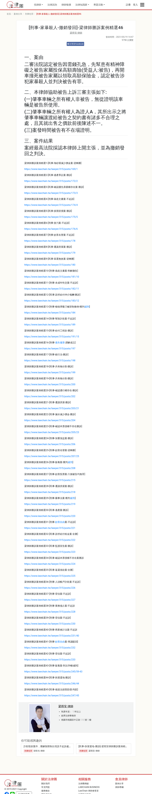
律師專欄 (119, 787)
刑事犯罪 (29, 14)
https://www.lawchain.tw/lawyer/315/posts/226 (49, 587)
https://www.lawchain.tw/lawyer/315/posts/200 (49, 384)
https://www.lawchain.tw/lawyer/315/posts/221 (49, 528)
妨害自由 (60, 522)
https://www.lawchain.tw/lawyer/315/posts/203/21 (51, 408)
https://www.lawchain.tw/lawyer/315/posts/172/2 (51, 181)
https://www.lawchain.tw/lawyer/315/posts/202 (49, 396)
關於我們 (45, 783)
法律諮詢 (52, 4)
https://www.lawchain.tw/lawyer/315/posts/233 (49, 659)
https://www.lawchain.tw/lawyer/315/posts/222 (49, 540)
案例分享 (18, 14)
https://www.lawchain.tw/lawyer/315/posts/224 (49, 563)
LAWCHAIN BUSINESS (89, 787)
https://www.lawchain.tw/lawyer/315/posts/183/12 (51, 300)
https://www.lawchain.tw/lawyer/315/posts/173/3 (51, 193)
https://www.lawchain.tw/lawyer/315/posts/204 (49, 420)
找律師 (37, 4)
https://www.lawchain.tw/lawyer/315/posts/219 (49, 504)
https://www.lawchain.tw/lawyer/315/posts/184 (49, 312)
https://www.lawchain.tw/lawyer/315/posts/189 (49, 324)
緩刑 (87, 306)
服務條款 (45, 791)
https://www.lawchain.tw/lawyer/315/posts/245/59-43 (53, 671)
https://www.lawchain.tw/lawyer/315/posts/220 (49, 516)
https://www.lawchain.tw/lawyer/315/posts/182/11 (51, 288)
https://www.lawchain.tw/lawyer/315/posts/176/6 (51, 228)
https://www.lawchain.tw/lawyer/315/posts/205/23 (51, 432)
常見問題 (45, 787)
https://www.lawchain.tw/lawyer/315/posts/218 (49, 492)
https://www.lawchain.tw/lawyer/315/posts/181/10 (51, 276)
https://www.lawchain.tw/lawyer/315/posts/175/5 (51, 217)
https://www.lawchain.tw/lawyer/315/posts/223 (49, 552)
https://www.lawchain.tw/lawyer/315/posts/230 (49, 623)
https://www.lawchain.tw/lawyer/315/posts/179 (49, 252)
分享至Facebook (75, 44)
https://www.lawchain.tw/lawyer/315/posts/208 (49, 468)
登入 (135, 4)
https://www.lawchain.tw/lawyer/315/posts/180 (49, 264)
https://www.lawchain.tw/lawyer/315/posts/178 (49, 240)
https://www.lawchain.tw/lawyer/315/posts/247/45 (51, 695)
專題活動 (98, 4)
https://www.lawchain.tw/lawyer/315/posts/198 (49, 360)
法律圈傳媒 (83, 783)
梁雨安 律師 (76, 32)
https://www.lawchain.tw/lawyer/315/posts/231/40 (51, 635)
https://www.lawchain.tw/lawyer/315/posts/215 (49, 480)
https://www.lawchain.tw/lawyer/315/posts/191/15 (51, 336)
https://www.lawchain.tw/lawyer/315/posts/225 (49, 575)
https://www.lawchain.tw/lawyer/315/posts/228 (49, 611)
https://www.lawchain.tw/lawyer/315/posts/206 (49, 444)
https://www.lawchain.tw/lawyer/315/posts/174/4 (51, 205)
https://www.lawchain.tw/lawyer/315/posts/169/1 (51, 169)
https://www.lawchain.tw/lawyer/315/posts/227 (49, 599)
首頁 (9, 14)
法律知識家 (81, 4)
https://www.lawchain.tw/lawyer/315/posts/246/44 (51, 683)
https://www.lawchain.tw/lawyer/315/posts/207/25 (51, 456)
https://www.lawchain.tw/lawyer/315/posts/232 (49, 647)
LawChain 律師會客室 (88, 791)
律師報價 (66, 4)
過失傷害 (60, 342)
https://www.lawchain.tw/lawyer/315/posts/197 (49, 348)
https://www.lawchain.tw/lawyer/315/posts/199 (49, 372)
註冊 (128, 4)
